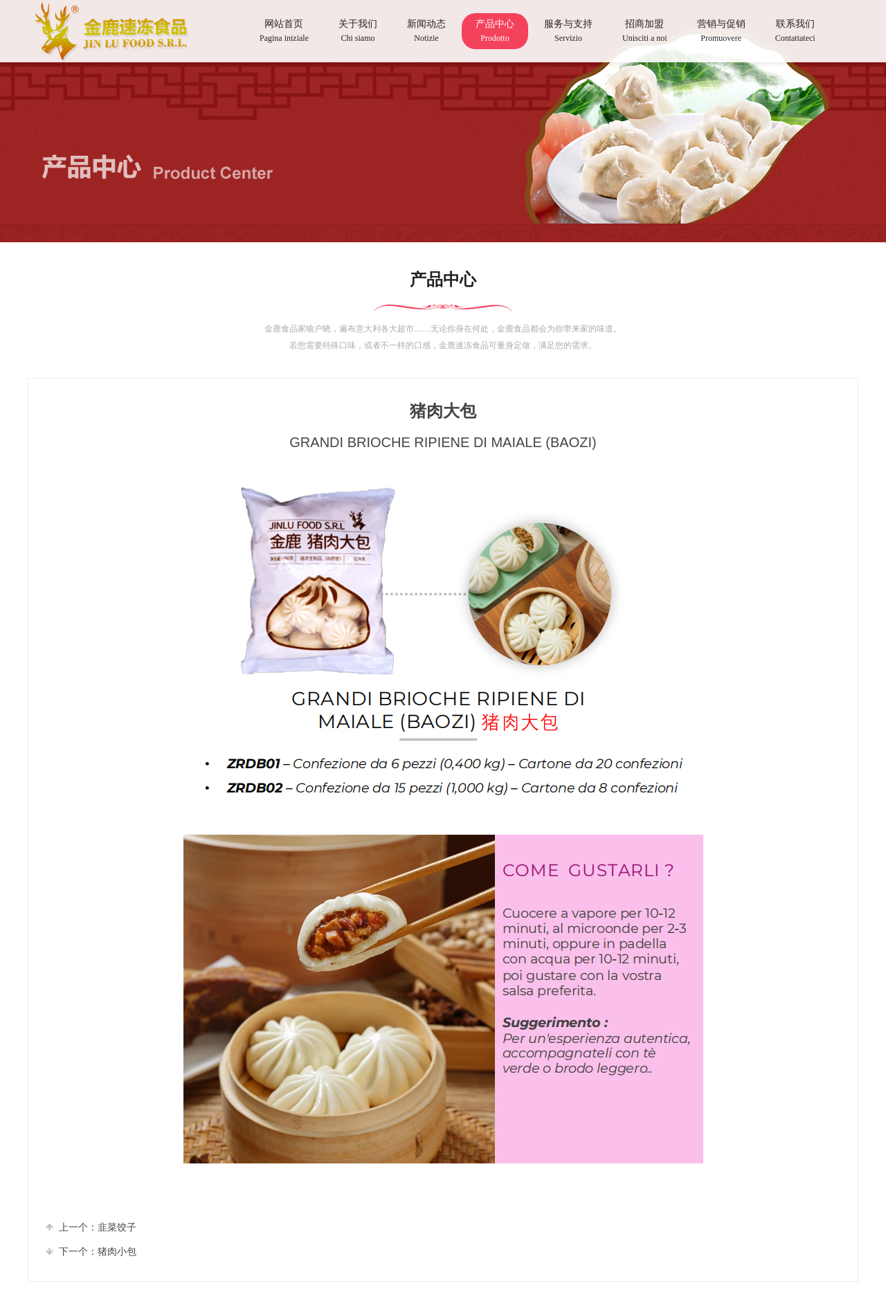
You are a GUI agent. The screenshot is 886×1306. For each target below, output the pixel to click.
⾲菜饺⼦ (117, 1227)
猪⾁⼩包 (117, 1251)
